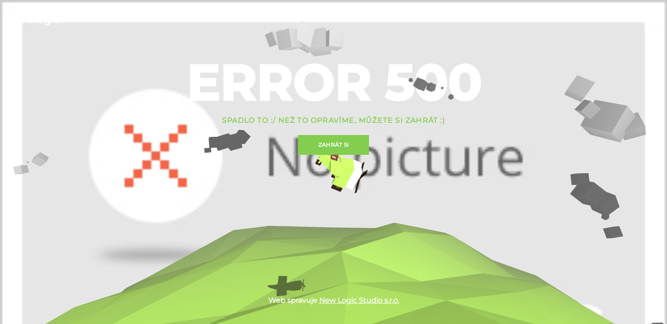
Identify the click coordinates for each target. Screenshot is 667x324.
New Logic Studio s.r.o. (359, 300)
